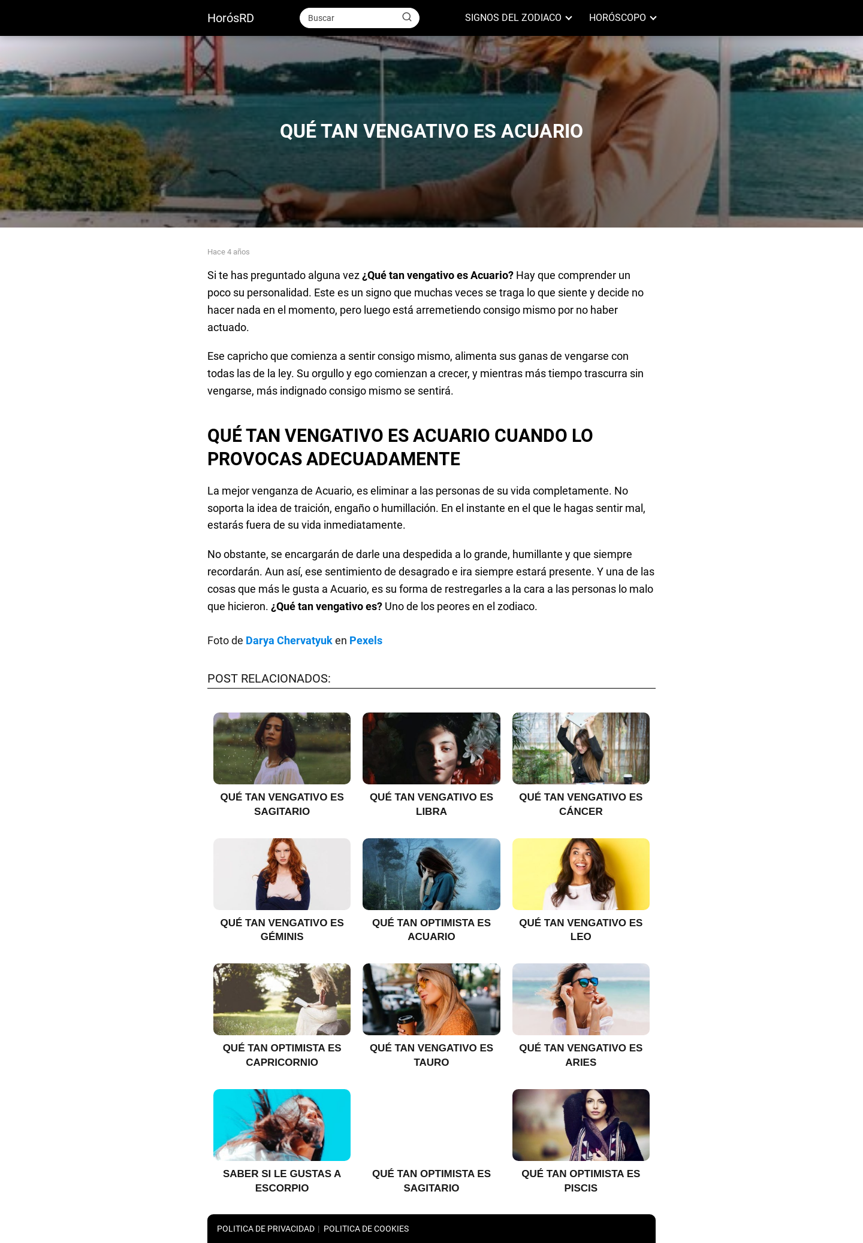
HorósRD (230, 18)
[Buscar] (407, 17)
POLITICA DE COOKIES (366, 1228)
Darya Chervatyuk (289, 640)
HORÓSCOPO (617, 17)
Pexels (365, 640)
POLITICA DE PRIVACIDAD (266, 1228)
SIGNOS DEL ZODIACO (513, 17)
